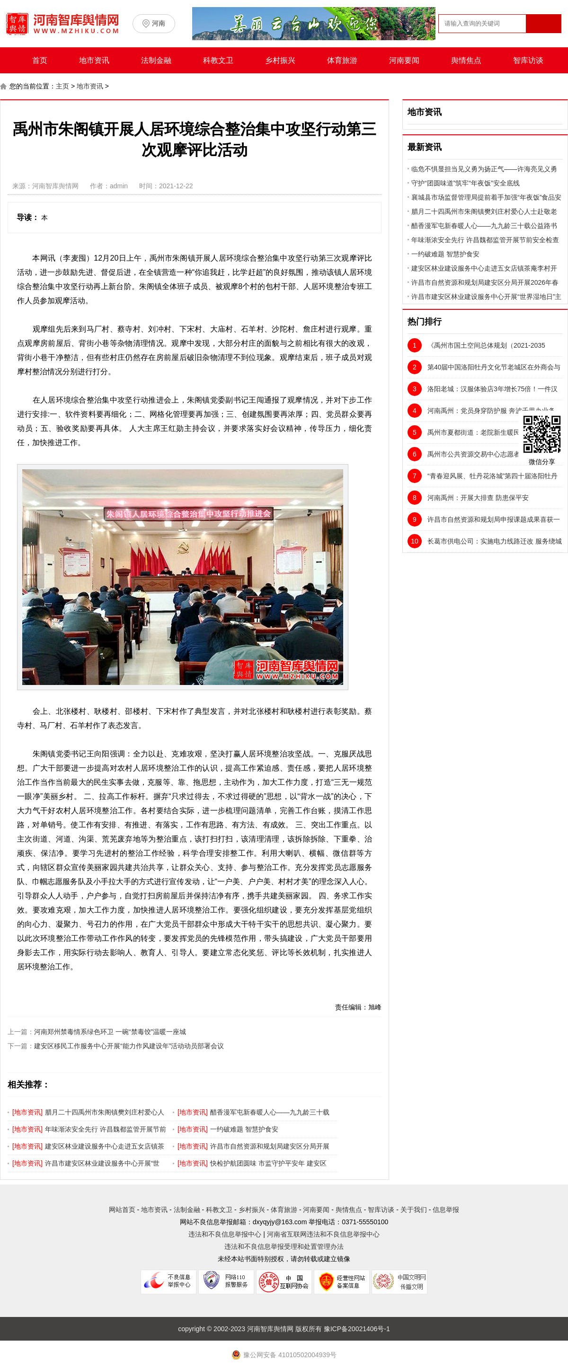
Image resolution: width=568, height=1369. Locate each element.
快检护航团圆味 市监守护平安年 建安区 (268, 1163)
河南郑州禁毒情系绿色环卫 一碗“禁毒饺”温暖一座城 (110, 1032)
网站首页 (122, 1209)
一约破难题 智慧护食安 (244, 1129)
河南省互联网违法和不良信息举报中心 (323, 1234)
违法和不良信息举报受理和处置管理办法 (284, 1246)
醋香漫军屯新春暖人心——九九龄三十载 (269, 1112)
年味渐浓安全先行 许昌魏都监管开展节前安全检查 (485, 240)
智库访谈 (528, 60)
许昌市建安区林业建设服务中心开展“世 (102, 1163)
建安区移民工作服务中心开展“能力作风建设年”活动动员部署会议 (129, 1046)
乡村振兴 (280, 60)
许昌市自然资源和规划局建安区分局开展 (269, 1146)
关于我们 (413, 1209)
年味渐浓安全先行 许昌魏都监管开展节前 (105, 1129)
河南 (158, 23)
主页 (62, 86)
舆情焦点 (466, 60)
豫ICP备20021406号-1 (357, 1329)
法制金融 (156, 60)
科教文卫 (218, 60)
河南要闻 (404, 60)
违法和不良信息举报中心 (224, 1234)
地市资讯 (94, 60)
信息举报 (446, 1209)
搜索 (542, 42)
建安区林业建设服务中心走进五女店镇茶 (104, 1146)
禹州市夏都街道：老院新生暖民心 (467, 432)
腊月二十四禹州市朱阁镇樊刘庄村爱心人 (104, 1112)
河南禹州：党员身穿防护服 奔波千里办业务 (481, 410)
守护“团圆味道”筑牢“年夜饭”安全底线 (465, 183)
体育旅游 (342, 60)
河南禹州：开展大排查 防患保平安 (468, 497)
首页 (39, 60)
